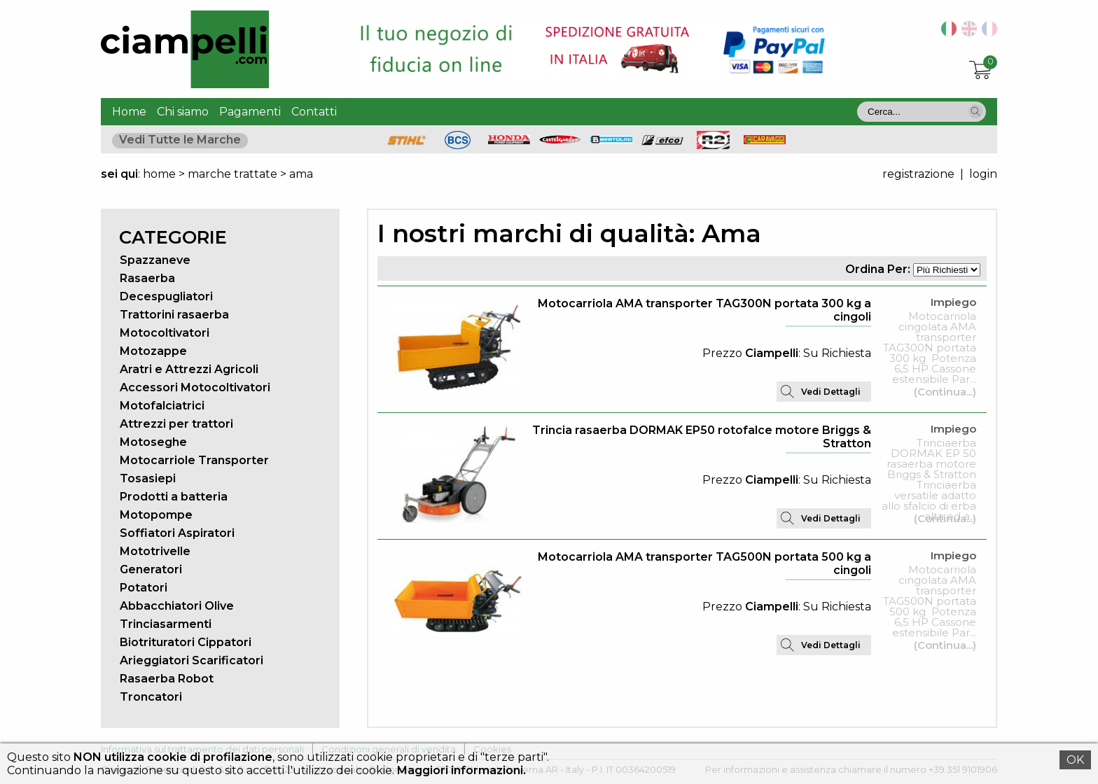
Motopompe (156, 515)
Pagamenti (250, 111)
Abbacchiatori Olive (177, 605)
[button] (975, 111)
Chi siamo (183, 111)
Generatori (151, 569)
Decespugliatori (166, 296)
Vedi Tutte (180, 139)
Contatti (314, 111)
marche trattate (232, 174)
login (983, 174)
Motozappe (153, 351)
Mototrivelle (155, 551)
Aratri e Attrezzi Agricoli (189, 369)
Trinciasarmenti (165, 624)
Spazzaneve (155, 260)
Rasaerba (147, 278)
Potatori (143, 587)
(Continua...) (945, 391)
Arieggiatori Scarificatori (191, 660)
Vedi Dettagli (831, 391)
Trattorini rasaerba (174, 314)
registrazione (918, 174)
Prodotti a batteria (174, 496)
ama (301, 174)
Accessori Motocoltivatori (195, 387)
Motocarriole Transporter (194, 460)
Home (129, 111)
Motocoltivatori (164, 333)
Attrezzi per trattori (176, 423)
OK (1075, 759)
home (159, 174)
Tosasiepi (148, 478)
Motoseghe (153, 442)
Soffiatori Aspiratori (177, 533)
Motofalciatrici (162, 405)
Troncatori (151, 697)
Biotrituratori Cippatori (185, 642)
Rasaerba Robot (167, 678)
